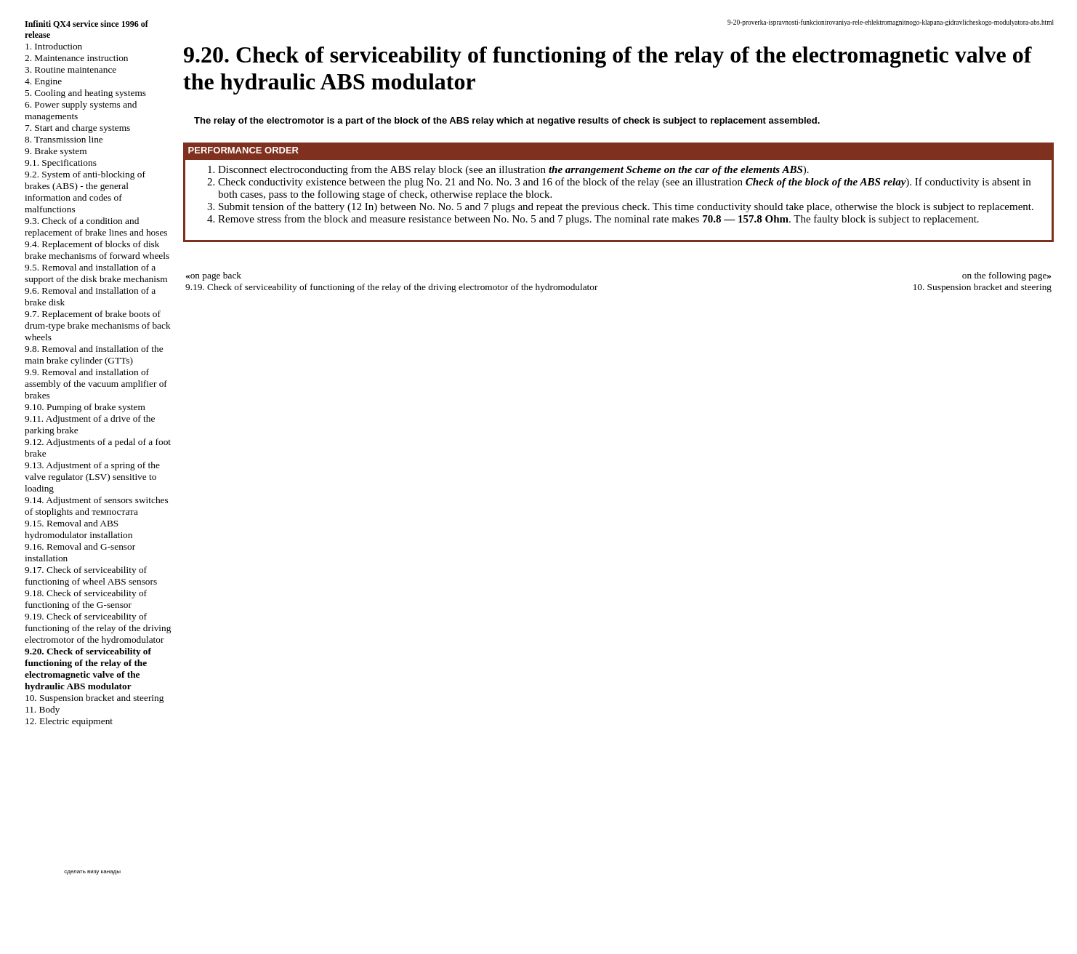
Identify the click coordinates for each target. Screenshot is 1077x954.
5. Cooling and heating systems (85, 92)
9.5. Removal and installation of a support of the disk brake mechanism (96, 273)
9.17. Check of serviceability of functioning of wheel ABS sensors (91, 575)
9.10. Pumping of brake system (85, 406)
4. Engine (43, 81)
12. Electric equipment (69, 721)
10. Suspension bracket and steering (94, 697)
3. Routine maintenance (70, 69)
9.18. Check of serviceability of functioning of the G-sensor (86, 599)
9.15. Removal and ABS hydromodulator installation (78, 529)
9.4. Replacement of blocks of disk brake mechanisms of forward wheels (97, 249)
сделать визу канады (92, 871)
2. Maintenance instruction (77, 57)
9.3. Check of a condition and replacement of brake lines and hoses (96, 226)
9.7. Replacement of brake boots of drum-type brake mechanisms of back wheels (98, 325)
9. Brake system (56, 150)
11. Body (42, 709)
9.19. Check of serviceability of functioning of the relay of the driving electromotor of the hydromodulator (98, 628)
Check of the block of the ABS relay (826, 182)
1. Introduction (53, 46)
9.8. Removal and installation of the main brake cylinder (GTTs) (94, 354)
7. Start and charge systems (77, 127)
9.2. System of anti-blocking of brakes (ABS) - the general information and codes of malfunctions (85, 192)
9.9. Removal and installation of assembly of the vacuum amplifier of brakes (96, 383)
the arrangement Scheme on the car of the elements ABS (676, 169)
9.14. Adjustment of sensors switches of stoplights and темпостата (97, 505)
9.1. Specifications (61, 162)
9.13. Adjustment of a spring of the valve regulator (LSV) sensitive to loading (92, 477)
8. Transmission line (64, 139)
